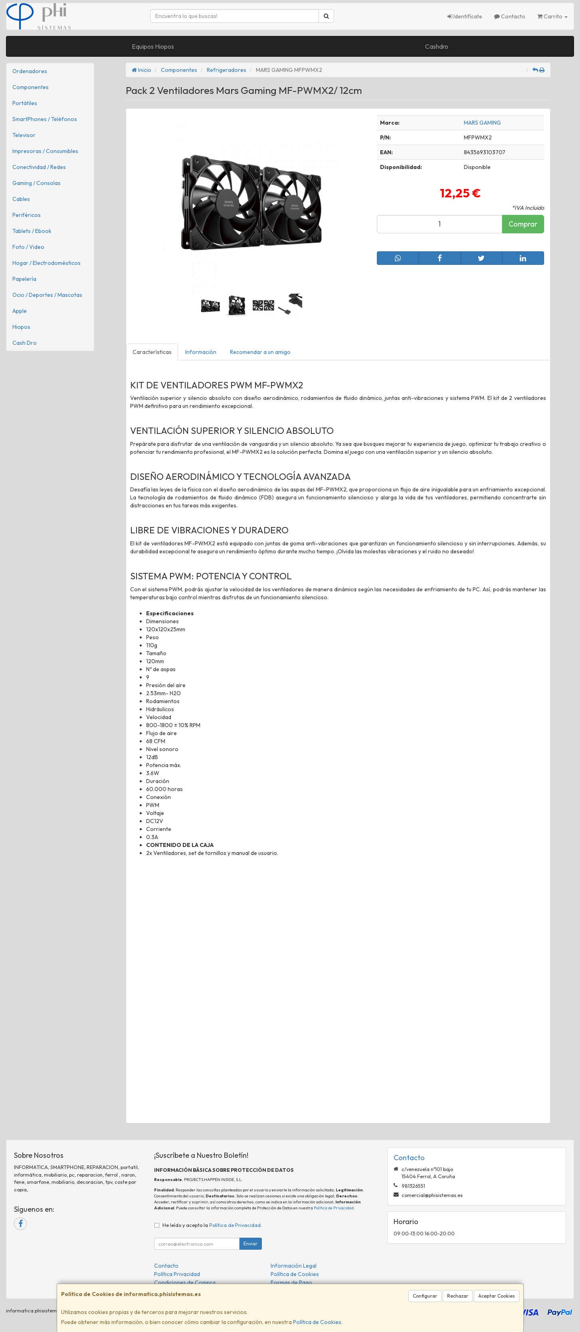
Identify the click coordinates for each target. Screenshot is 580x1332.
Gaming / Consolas (36, 183)
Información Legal (294, 1265)
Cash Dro (24, 342)
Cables (21, 199)
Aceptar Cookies (496, 1296)
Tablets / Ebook (31, 231)
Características (152, 352)
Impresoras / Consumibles (45, 151)
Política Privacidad (177, 1274)
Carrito (552, 16)
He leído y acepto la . (212, 1225)
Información (200, 352)
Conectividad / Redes (39, 167)
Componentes (30, 87)
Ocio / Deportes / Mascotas (47, 294)
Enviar (250, 1244)
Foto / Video (28, 246)
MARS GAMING (482, 122)
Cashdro (436, 46)
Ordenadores (29, 71)
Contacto (509, 16)
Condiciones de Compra (185, 1282)
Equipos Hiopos (153, 46)
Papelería (24, 278)
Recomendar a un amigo (260, 352)
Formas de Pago (291, 1282)
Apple (19, 310)
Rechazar (457, 1296)
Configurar (425, 1296)
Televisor (24, 135)
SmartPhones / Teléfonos (44, 119)
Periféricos (26, 215)
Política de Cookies (317, 1322)
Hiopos (21, 326)
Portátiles (24, 103)
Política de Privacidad (334, 1208)
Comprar (523, 224)
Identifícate (464, 16)
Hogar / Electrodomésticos (46, 262)
